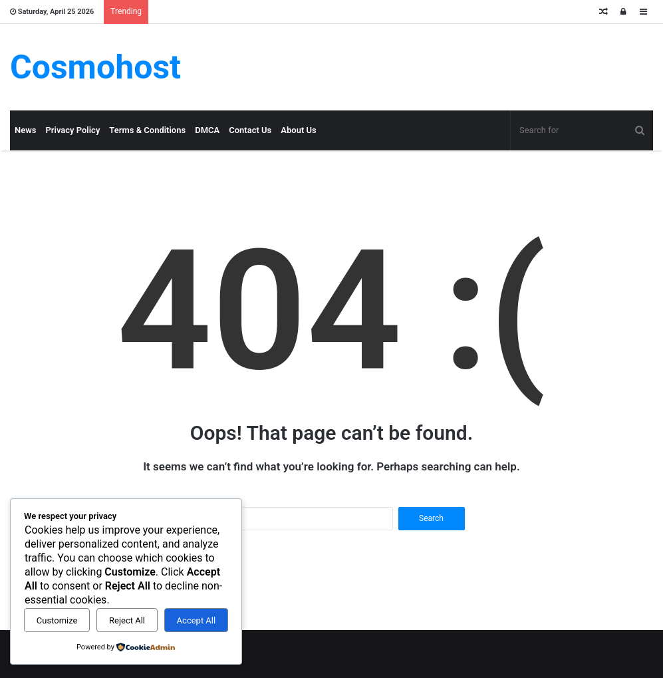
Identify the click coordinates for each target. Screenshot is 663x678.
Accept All (196, 620)
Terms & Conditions (147, 130)
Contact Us (250, 130)
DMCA (207, 130)
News (25, 130)
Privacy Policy (72, 130)
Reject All (127, 620)
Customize (57, 620)
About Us (298, 130)
